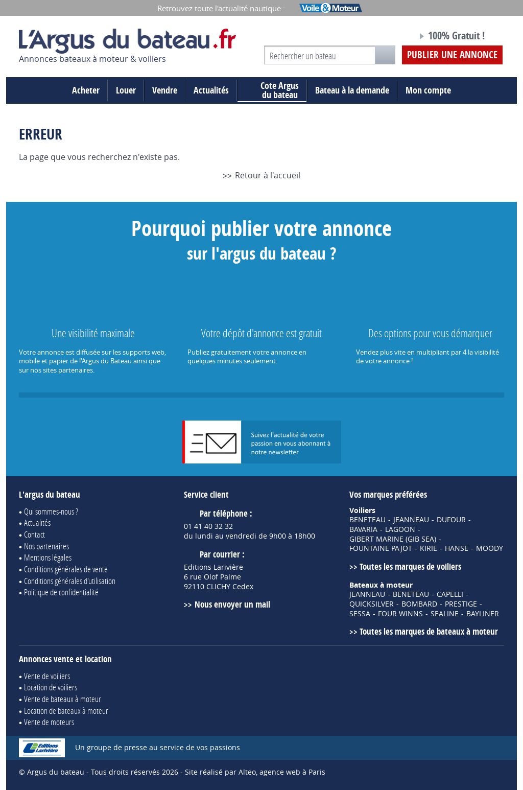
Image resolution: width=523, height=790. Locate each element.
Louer (126, 90)
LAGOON (400, 529)
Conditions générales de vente (66, 569)
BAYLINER (482, 613)
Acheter (86, 90)
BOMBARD (419, 604)
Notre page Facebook (390, 37)
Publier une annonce (452, 54)
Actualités (211, 90)
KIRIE (428, 548)
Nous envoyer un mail (232, 604)
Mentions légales (48, 557)
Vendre (164, 90)
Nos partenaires (46, 546)
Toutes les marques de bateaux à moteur (429, 631)
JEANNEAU (411, 519)
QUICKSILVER (371, 604)
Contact (34, 534)
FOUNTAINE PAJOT (380, 548)
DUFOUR (451, 519)
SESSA (359, 613)
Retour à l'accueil (267, 175)
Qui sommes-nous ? (51, 511)
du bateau (272, 90)
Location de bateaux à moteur (66, 710)
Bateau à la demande (352, 90)
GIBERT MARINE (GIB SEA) (392, 539)
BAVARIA (363, 529)
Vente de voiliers (47, 676)
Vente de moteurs (49, 722)
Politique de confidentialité (61, 592)
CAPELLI (450, 594)
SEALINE (445, 613)
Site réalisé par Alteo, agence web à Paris (255, 772)
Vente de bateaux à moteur (62, 699)
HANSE (456, 548)
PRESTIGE (461, 604)
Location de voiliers (50, 687)
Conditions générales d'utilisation (69, 581)
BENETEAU (367, 519)
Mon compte (428, 90)
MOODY (489, 548)
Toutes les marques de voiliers (410, 566)
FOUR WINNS (400, 613)
